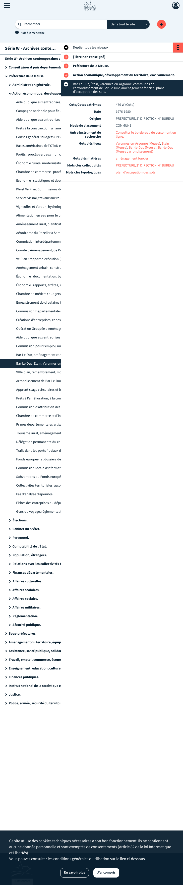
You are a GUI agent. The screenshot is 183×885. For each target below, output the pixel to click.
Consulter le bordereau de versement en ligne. (146, 134)
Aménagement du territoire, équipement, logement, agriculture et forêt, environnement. (58, 642)
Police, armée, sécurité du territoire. (37, 703)
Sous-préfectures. (22, 633)
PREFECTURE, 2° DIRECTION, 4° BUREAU (145, 165)
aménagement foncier (132, 158)
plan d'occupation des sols (135, 172)
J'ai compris (106, 872)
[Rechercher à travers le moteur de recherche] (64, 24)
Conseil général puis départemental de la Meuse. (45, 67)
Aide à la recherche (33, 33)
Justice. (15, 694)
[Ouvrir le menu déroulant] (7, 6)
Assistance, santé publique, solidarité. (37, 651)
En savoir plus (74, 872)
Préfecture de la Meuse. (27, 76)
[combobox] (128, 24)
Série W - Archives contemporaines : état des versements (48, 58)
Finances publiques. (24, 677)
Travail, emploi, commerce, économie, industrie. (46, 659)
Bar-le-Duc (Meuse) (142, 147)
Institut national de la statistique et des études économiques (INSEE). (58, 685)
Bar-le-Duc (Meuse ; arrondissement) (144, 149)
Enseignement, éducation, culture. (35, 668)
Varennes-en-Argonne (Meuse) (138, 143)
